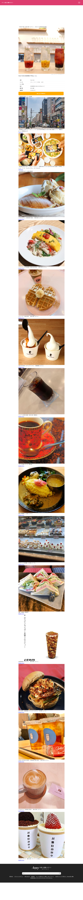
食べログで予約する (41, 93)
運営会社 (11, 876)
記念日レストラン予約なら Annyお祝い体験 (64, 876)
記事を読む (20, 132)
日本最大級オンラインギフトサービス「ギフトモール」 (41, 877)
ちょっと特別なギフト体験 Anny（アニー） (45, 876)
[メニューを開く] (79, 3)
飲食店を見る (21, 219)
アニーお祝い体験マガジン (7, 2)
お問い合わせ (27, 876)
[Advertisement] (41, 15)
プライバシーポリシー (18, 876)
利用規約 (33, 876)
